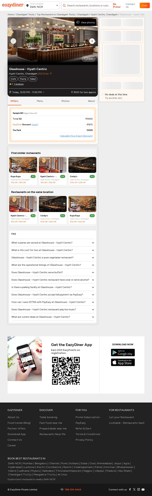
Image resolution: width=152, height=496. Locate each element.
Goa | (92, 463)
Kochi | (40, 467)
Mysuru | (36, 470)
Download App (17, 434)
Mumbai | (28, 463)
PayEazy (81, 422)
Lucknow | (29, 467)
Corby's (73, 176)
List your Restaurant (121, 417)
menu (40, 101)
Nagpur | (88, 470)
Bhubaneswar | (126, 467)
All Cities (62, 474)
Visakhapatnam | (83, 467)
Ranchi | (68, 467)
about (91, 101)
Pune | (65, 463)
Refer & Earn (83, 428)
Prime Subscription (88, 417)
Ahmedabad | (104, 463)
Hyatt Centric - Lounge (49, 176)
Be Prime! (117, 5)
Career (12, 445)
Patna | (98, 467)
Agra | (127, 463)
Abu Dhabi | (125, 470)
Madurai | (112, 470)
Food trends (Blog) (19, 422)
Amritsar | (110, 467)
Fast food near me (50, 422)
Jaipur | (118, 463)
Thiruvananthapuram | (69, 470)
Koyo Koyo (16, 176)
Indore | (13, 470)
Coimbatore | (54, 467)
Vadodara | (48, 470)
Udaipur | (100, 470)
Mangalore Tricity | (45, 474)
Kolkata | (74, 463)
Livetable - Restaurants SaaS (126, 422)
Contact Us (130, 5)
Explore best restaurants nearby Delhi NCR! (32, 479)
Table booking (48, 417)
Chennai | (54, 463)
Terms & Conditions (88, 434)
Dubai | (84, 463)
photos (65, 101)
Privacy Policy (84, 439)
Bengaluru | (41, 463)
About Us (13, 417)
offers (14, 101)
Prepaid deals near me (53, 428)
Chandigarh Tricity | (20, 474)
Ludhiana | (24, 470)
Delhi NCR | (15, 463)
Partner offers (17, 428)
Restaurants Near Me (52, 434)
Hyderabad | (15, 467)
